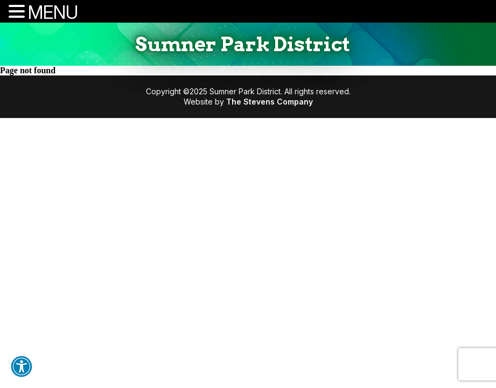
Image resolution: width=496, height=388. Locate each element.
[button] (21, 366)
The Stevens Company (269, 101)
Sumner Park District (242, 44)
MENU (53, 12)
